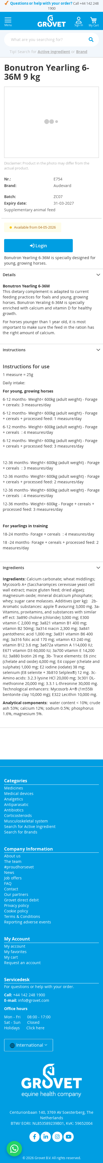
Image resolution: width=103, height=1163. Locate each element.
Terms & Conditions (22, 916)
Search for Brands (20, 832)
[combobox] (51, 39)
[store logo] (51, 21)
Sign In (78, 22)
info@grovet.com (33, 1000)
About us (12, 855)
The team (12, 861)
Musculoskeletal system (26, 821)
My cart (11, 957)
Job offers (13, 878)
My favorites (15, 951)
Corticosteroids (18, 815)
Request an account (22, 962)
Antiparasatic (16, 804)
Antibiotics (14, 810)
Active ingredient (54, 51)
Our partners (16, 894)
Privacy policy (16, 905)
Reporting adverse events (27, 922)
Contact (11, 889)
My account (14, 946)
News (9, 872)
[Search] (91, 39)
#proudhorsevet (19, 866)
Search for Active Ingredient (29, 826)
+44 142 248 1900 (29, 994)
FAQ (8, 883)
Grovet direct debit (21, 900)
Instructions (14, 349)
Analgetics (13, 799)
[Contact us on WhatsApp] (14, 1148)
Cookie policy (16, 911)
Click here (35, 1027)
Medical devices (19, 793)
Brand (81, 51)
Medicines (13, 788)
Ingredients (13, 567)
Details (9, 274)
